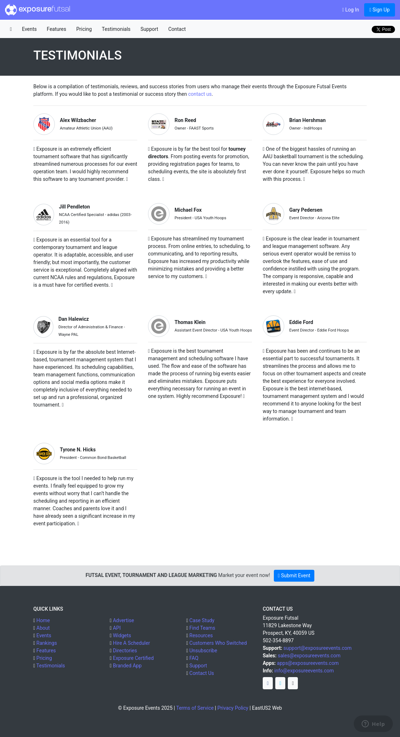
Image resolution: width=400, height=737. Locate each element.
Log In (350, 10)
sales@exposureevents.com (309, 655)
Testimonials (116, 29)
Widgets (122, 635)
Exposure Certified (133, 658)
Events (29, 29)
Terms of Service (195, 708)
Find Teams (202, 628)
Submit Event (294, 575)
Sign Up (380, 10)
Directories (125, 650)
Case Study (201, 620)
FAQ (193, 658)
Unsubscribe (203, 650)
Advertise (123, 620)
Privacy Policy (233, 708)
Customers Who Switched (218, 643)
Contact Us (201, 673)
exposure (37, 9)
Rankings (47, 643)
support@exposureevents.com (318, 648)
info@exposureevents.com (304, 670)
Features (56, 29)
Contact (177, 29)
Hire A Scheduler (131, 643)
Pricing (84, 29)
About (43, 628)
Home (43, 620)
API (117, 628)
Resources (201, 635)
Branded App (127, 665)
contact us (200, 94)
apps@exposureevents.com (308, 663)
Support (149, 29)
